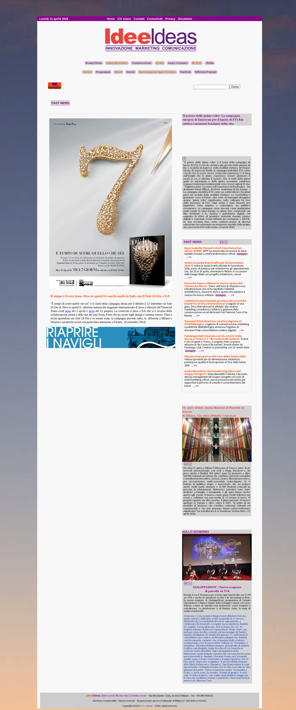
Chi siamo (124, 18)
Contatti (139, 18)
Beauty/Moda (94, 62)
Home (111, 18)
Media (210, 62)
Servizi (131, 71)
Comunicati (155, 18)
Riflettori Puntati (205, 71)
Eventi (160, 62)
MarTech (185, 71)
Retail (118, 71)
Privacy (170, 18)
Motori (87, 71)
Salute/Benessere (117, 62)
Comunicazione (141, 62)
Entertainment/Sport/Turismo (157, 71)
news (68, 311)
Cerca (235, 86)
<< (221, 242)
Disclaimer (185, 18)
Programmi (103, 71)
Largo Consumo (178, 62)
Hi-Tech (196, 62)
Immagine (242, 254)
